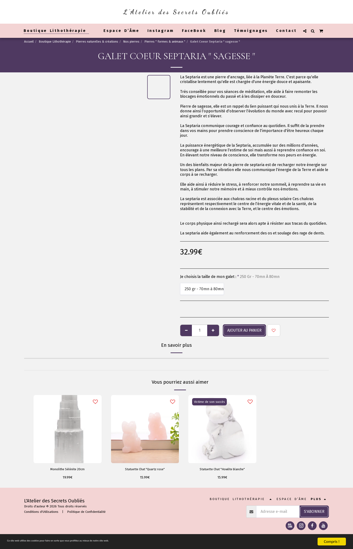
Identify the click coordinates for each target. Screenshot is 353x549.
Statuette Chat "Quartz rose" (145, 469)
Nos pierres (131, 41)
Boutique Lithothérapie (55, 41)
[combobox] (202, 289)
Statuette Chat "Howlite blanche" (222, 469)
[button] (305, 31)
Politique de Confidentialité (86, 513)
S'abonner (314, 512)
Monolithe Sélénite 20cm (68, 469)
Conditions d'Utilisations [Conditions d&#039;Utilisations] (41, 513)
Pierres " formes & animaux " (164, 41)
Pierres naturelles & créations (97, 41)
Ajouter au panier (244, 330)
